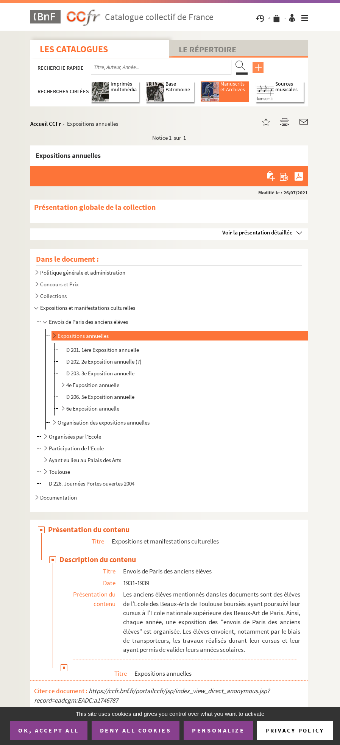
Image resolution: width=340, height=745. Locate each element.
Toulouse (59, 471)
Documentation (58, 497)
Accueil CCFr (45, 123)
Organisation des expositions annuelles (104, 422)
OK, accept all (48, 730)
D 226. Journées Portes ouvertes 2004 (91, 483)
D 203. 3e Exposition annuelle (100, 373)
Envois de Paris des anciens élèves (88, 321)
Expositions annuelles (83, 335)
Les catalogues (74, 49)
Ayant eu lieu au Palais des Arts (85, 460)
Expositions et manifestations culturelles (87, 307)
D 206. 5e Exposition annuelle (100, 396)
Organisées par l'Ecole (75, 436)
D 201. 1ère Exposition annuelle (102, 349)
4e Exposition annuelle (92, 385)
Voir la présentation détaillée (257, 232)
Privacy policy (294, 730)
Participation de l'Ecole (76, 448)
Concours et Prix (59, 284)
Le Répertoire (207, 49)
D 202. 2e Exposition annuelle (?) (104, 361)
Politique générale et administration (82, 272)
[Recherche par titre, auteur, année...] (161, 67)
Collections (53, 296)
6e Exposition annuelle (92, 408)
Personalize (218, 730)
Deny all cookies (135, 730)
